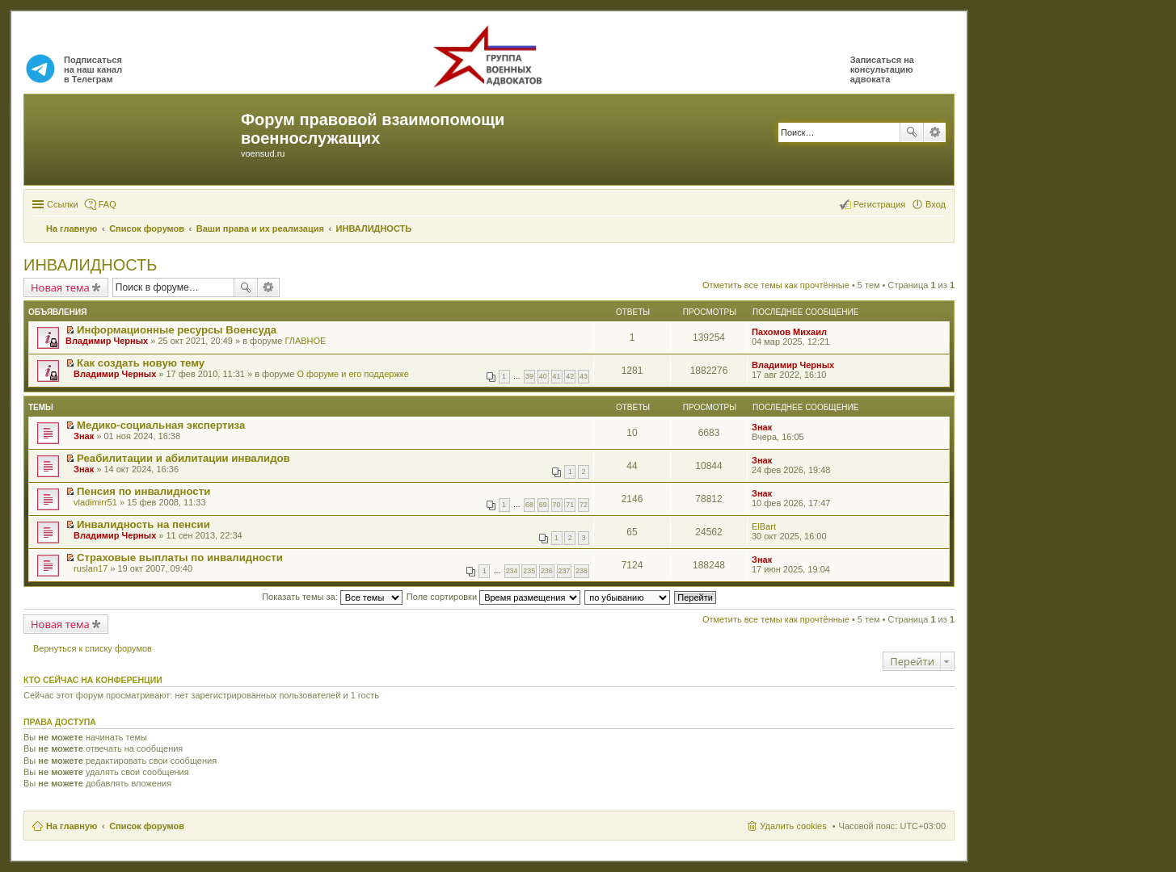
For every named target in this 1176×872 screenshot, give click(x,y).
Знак (84, 436)
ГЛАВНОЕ (305, 341)
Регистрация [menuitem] (879, 204)
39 (529, 376)
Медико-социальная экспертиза (161, 425)
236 (547, 571)
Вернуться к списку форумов (92, 648)
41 (557, 376)
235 (529, 571)
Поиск (912, 132)
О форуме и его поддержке (352, 374)
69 (543, 505)
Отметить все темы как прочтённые (775, 285)
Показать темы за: (332, 597)
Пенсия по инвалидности (143, 491)
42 (570, 376)
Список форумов (146, 826)
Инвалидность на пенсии (143, 524)
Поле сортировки (493, 597)
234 (512, 571)
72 (584, 505)
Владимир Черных (106, 341)
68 (529, 505)
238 (581, 571)
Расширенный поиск (935, 132)
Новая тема (60, 287)
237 (564, 571)
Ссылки (62, 204)
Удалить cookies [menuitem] (793, 826)
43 (584, 376)
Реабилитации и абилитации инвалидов (183, 458)
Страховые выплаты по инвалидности (180, 557)
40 (543, 376)
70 (557, 505)
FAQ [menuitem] (107, 204)
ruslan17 (90, 568)
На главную (71, 826)
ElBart (764, 526)
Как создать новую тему (140, 363)
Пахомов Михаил (789, 332)
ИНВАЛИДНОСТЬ (90, 265)
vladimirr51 (95, 502)
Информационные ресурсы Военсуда (176, 330)
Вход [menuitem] (935, 204)
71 (570, 505)
